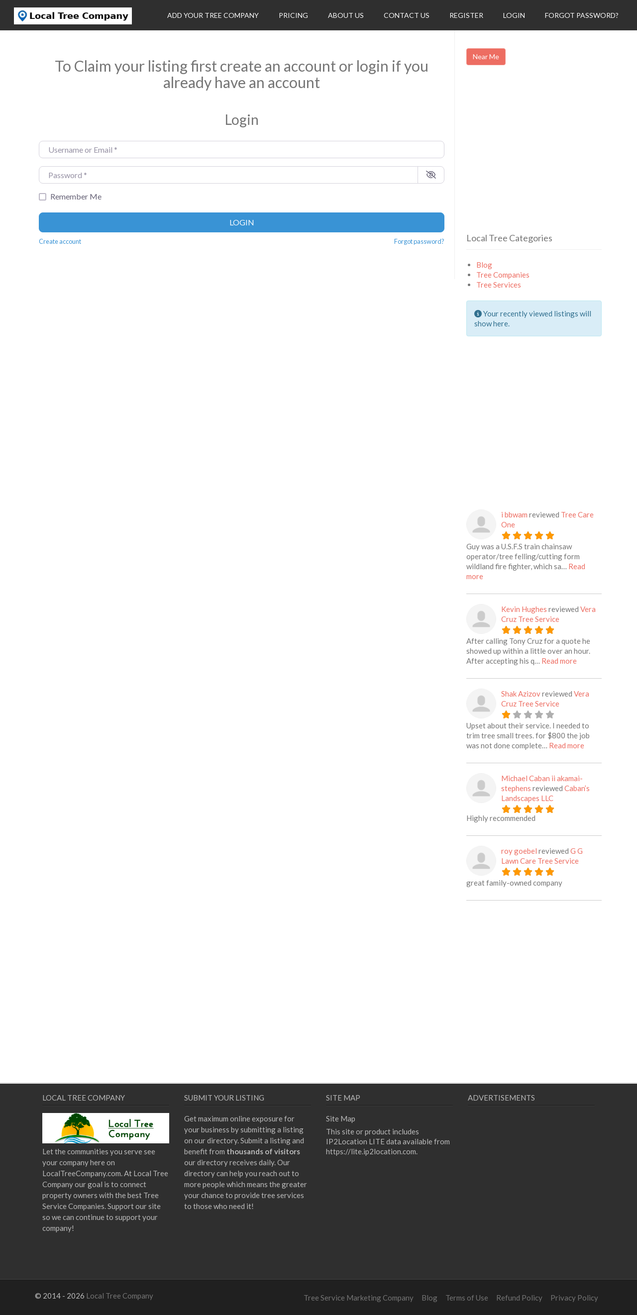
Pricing (293, 15)
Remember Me (76, 196)
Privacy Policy (574, 1297)
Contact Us (406, 15)
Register (466, 15)
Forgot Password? (582, 15)
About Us (346, 15)
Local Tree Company (119, 1295)
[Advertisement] (550, 157)
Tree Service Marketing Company (359, 1297)
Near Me (486, 56)
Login (514, 15)
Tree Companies (503, 274)
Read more (559, 660)
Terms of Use (466, 1297)
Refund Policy (519, 1297)
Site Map (340, 1118)
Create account (60, 241)
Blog (484, 264)
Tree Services (498, 284)
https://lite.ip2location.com (371, 1151)
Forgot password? (419, 241)
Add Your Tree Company (213, 15)
